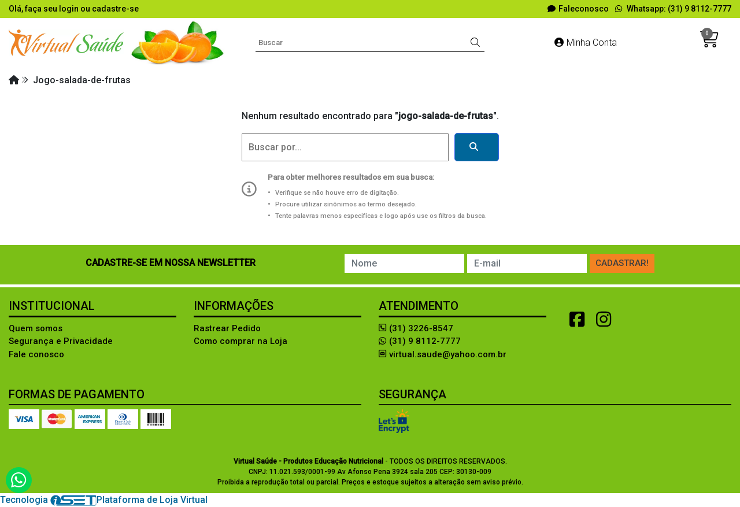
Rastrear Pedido (227, 328)
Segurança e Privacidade (61, 341)
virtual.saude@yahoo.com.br (442, 354)
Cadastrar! (622, 263)
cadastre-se (115, 8)
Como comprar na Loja (240, 341)
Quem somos (35, 328)
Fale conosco (36, 354)
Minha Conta (585, 42)
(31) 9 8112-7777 (420, 341)
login (69, 8)
